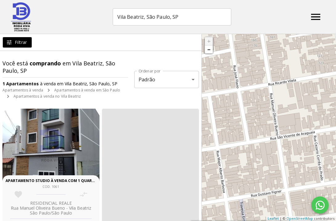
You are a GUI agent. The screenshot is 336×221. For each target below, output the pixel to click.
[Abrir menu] (316, 17)
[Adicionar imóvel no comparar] (83, 194)
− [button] (208, 49)
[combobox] (172, 16)
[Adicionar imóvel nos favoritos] (18, 194)
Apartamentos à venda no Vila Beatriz (47, 96)
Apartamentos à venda (22, 90)
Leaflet (273, 218)
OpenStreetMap (299, 218)
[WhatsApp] (320, 205)
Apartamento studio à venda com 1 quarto (51, 180)
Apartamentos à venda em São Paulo (87, 90)
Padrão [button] (147, 79)
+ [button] (209, 41)
